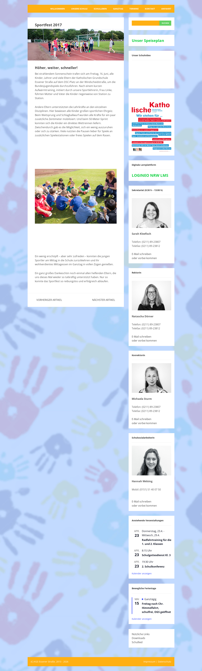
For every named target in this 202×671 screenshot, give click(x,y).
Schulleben (100, 8)
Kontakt (150, 8)
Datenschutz (164, 661)
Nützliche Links (141, 634)
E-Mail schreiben (141, 254)
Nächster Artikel (103, 300)
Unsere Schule (79, 8)
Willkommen (57, 8)
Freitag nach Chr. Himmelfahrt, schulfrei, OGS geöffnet (156, 608)
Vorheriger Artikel (49, 300)
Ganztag (118, 8)
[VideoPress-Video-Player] (151, 73)
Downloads (138, 638)
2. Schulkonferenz (153, 566)
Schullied (137, 642)
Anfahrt (166, 8)
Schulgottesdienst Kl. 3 (156, 555)
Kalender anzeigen (142, 573)
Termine (134, 8)
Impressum (149, 661)
